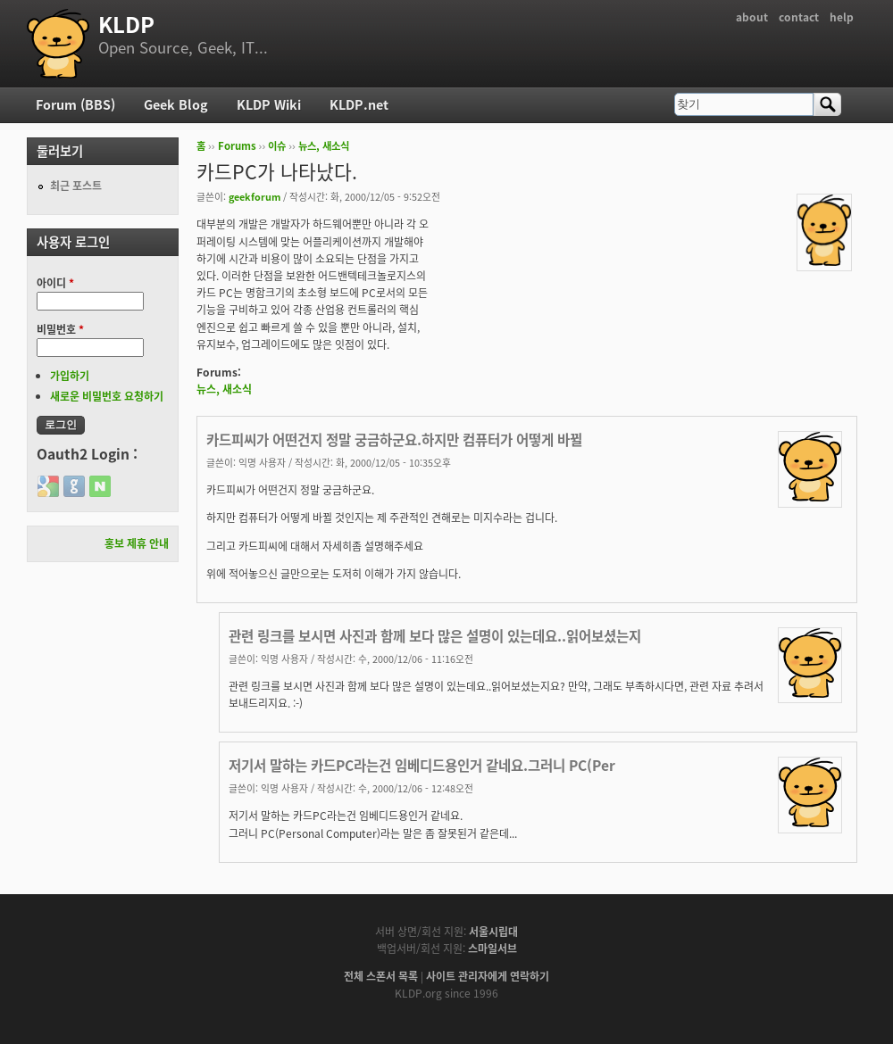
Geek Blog (176, 104)
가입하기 (69, 376)
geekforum (254, 196)
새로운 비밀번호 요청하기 (106, 396)
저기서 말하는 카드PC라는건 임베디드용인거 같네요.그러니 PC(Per (422, 765)
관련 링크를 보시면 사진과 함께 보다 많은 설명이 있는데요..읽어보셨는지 (435, 636)
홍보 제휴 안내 (136, 543)
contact (799, 17)
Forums (237, 145)
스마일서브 (492, 948)
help (842, 17)
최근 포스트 (76, 186)
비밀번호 (60, 329)
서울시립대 (493, 932)
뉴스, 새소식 (323, 145)
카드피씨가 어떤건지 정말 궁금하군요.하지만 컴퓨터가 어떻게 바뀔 (394, 439)
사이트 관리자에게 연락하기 (487, 976)
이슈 (277, 145)
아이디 (55, 283)
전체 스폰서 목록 (381, 976)
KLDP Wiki (269, 104)
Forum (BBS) (75, 104)
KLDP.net (359, 104)
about (752, 17)
